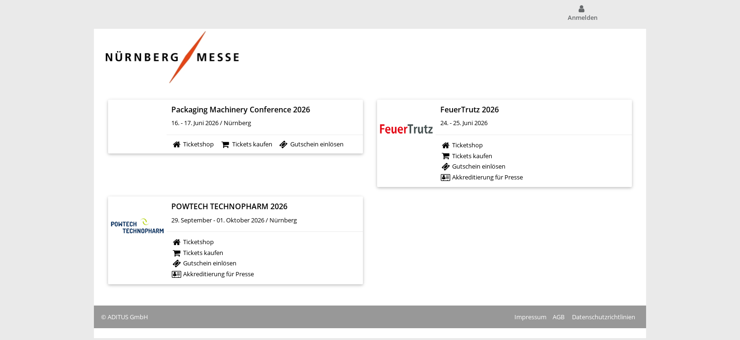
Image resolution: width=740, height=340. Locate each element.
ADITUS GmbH (128, 317)
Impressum (530, 317)
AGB (558, 317)
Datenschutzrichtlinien (603, 317)
